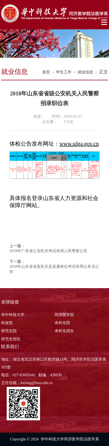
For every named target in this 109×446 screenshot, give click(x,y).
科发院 (7, 323)
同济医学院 (64, 315)
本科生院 (62, 323)
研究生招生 (11, 339)
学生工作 (63, 72)
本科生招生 (64, 331)
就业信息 (85, 72)
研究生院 (9, 331)
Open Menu (104, 22)
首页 (46, 72)
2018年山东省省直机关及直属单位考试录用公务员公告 (54, 269)
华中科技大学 (12, 315)
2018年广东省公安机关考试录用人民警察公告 (48, 251)
